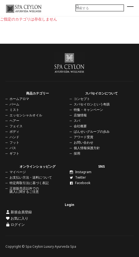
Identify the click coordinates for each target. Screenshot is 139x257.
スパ (77, 120)
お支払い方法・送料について (31, 177)
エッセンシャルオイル (26, 115)
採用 (77, 153)
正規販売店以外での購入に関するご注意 (24, 190)
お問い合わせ (83, 142)
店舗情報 (80, 115)
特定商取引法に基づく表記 (29, 183)
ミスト (14, 109)
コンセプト (82, 98)
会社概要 (80, 126)
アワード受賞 (83, 137)
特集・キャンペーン (88, 109)
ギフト (14, 153)
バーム (14, 104)
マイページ (18, 172)
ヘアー (14, 120)
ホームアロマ (19, 98)
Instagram (80, 172)
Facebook (80, 183)
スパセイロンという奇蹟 (92, 104)
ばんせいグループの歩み (92, 131)
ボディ (14, 131)
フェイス (16, 126)
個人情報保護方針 (87, 148)
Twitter (78, 177)
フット (14, 142)
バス (13, 148)
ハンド (14, 137)
